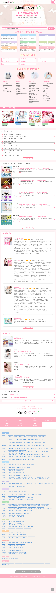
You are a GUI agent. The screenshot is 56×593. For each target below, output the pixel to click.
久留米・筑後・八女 (29, 557)
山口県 (42, 52)
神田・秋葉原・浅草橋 (45, 452)
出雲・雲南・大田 (18, 538)
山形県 (6, 52)
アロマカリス (18, 140)
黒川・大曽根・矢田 (26, 493)
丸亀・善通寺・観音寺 (22, 549)
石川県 (29, 39)
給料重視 (23, 78)
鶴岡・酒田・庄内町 (20, 512)
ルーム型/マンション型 (7, 99)
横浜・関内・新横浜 (12, 460)
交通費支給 (31, 107)
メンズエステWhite (18, 252)
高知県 (15, 60)
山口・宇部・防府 (12, 542)
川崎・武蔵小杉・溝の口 (22, 460)
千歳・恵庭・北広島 (12, 501)
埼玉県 (12, 39)
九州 (6, 555)
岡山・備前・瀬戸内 (12, 539)
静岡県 (4, 490)
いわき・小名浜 (30, 514)
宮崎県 (27, 62)
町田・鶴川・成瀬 (30, 457)
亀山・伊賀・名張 (28, 526)
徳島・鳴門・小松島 (20, 547)
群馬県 (13, 41)
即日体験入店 (5, 75)
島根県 (44, 50)
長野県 (27, 41)
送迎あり (18, 99)
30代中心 (45, 106)
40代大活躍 (45, 107)
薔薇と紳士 (4, 140)
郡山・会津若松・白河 (22, 514)
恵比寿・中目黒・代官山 (13, 451)
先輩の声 (4, 579)
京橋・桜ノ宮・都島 (32, 520)
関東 (6, 447)
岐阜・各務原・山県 (12, 488)
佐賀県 (26, 60)
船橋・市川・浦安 (29, 466)
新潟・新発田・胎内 (12, 479)
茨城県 (9, 41)
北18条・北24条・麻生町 (48, 498)
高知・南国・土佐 (12, 552)
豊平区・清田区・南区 (39, 499)
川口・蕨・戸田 (17, 463)
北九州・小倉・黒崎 (20, 557)
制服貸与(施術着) (32, 97)
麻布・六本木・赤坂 (23, 451)
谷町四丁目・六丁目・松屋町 (43, 520)
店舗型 (4, 101)
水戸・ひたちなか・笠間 (13, 471)
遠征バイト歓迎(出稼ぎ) (7, 106)
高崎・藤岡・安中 (12, 474)
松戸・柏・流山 (36, 466)
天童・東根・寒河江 (29, 512)
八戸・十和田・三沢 (22, 506)
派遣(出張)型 (5, 97)
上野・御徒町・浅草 (12, 454)
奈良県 (27, 52)
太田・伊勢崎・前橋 (20, 474)
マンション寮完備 (19, 97)
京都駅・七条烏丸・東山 (47, 523)
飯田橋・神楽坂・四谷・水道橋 (33, 452)
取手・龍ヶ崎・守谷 (45, 471)
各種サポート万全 (33, 113)
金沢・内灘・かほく (12, 482)
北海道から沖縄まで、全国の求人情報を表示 (11, 573)
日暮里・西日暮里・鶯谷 (22, 454)
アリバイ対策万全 (43, 75)
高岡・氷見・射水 (20, 480)
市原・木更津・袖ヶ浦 (13, 468)
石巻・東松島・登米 (22, 509)
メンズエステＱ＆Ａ (19, 577)
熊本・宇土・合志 (12, 562)
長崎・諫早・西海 (12, 560)
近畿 (6, 517)
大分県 (24, 62)
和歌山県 (32, 52)
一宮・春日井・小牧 (34, 493)
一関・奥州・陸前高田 (22, 507)
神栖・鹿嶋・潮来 (37, 471)
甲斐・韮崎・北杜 (20, 485)
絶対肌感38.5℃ (17, 331)
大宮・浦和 (11, 463)
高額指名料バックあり (34, 115)
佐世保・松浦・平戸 (20, 560)
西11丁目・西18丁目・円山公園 (37, 498)
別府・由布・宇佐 (22, 563)
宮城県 (11, 50)
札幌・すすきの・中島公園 (25, 498)
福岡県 (22, 60)
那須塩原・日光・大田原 (38, 469)
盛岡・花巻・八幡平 (12, 507)
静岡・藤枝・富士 (20, 490)
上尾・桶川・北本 (41, 463)
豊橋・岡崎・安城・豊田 (44, 493)
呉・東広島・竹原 (30, 541)
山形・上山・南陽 (12, 512)
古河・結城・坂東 (12, 472)
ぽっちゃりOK (46, 111)
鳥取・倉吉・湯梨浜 (20, 536)
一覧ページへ (28, 415)
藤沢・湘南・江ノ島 (40, 460)
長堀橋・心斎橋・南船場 (13, 520)
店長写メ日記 (47, 577)
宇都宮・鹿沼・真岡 (12, 469)
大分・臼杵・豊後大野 (13, 563)
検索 (51, 28)
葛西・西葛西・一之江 (23, 455)
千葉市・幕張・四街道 (13, 466)
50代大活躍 (45, 109)
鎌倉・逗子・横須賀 (22, 461)
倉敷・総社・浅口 (21, 539)
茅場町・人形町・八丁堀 (22, 452)
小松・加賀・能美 (27, 482)
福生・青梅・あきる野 (39, 458)
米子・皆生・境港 (12, 536)
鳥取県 (40, 50)
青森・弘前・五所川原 (13, 506)
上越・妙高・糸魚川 (30, 479)
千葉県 (4, 466)
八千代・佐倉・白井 (44, 466)
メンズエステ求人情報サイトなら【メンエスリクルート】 (28, 591)
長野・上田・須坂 (12, 487)
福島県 (9, 52)
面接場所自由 (19, 105)
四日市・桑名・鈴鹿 (12, 526)
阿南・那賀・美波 (12, 547)
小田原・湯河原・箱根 (40, 461)
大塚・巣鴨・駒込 (31, 454)
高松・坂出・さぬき (12, 549)
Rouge (43, 140)
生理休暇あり (5, 104)
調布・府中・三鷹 (30, 458)
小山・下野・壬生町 (21, 469)
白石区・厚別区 (22, 499)
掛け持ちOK (45, 102)
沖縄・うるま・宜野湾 (23, 568)
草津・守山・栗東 (20, 528)
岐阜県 (31, 41)
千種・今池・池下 (12, 493)
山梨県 (24, 41)
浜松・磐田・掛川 (12, 490)
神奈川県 (8, 39)
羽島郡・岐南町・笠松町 (22, 488)
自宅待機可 (5, 102)
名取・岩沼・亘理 (30, 509)
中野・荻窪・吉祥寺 (12, 458)
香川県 (7, 60)
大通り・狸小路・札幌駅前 (14, 498)
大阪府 (22, 50)
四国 (6, 545)
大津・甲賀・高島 (12, 528)
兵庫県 (29, 50)
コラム (20, 186)
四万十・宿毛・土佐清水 (21, 552)
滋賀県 (24, 52)
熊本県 (4, 562)
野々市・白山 (20, 482)
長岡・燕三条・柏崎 (21, 479)
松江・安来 (11, 538)
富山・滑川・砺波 (12, 480)
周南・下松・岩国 (20, 542)
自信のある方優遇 (46, 114)
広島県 (4, 541)
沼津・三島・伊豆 (28, 490)
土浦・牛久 (21, 471)
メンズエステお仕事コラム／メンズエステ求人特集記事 (34, 577)
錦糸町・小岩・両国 (39, 454)
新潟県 (22, 39)
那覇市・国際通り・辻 (13, 568)
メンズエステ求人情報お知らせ (8, 577)
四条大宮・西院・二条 (38, 523)
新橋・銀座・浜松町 (12, 452)
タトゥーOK (45, 99)
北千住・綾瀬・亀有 (32, 455)
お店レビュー (10, 579)
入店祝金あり (5, 73)
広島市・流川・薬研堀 (13, 541)
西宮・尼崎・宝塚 (20, 525)
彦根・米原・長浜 (28, 528)
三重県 (4, 526)
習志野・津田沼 (21, 466)
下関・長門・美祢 (28, 542)
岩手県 (7, 50)
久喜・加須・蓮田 (49, 463)
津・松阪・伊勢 (20, 526)
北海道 (40, 39)
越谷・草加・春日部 (25, 463)
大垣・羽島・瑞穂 (40, 488)
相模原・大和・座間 (31, 460)
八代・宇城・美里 (20, 562)
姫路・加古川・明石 (28, 525)
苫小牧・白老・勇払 (21, 501)
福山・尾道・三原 (22, 541)
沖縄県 (22, 63)
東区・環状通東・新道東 (13, 499)
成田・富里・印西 (22, 468)
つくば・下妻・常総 (28, 471)
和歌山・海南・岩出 (12, 531)
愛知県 (25, 42)
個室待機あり (24, 75)
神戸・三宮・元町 (12, 525)
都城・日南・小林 (20, 565)
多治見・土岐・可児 (31, 488)
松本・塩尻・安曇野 (20, 487)
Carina (15, 272)
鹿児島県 (32, 62)
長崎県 (29, 60)
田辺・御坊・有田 (21, 531)
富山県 (26, 39)
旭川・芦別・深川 (48, 499)
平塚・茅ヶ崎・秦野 (30, 461)
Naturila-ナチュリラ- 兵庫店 (35, 140)
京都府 (26, 50)
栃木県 (6, 41)
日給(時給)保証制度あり (34, 102)
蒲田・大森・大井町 (42, 451)
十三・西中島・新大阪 (23, 520)
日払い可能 (23, 73)
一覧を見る (28, 172)
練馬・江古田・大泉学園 (42, 455)
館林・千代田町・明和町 (30, 474)
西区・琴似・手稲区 (30, 499)
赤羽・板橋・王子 (12, 457)
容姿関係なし (45, 116)
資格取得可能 (32, 112)
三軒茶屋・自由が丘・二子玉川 (40, 457)
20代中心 (45, 104)
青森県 (4, 50)
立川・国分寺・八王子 (49, 458)
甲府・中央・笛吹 (12, 485)
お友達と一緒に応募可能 (48, 97)
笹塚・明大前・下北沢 (21, 457)
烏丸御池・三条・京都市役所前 (26, 523)
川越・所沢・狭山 (33, 463)
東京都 (4, 39)
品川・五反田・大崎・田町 (33, 451)
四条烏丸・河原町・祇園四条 (14, 523)
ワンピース (16, 300)
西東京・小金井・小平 (22, 458)
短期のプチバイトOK (7, 78)
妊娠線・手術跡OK (46, 101)
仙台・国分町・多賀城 (13, 509)
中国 (6, 534)
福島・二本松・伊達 (12, 514)
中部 (6, 477)
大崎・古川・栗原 (38, 509)
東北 (6, 504)
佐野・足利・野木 (30, 469)
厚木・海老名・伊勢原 (13, 461)
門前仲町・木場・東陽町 (13, 455)
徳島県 (4, 60)
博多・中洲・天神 (12, 557)
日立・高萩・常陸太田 (21, 472)
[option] (8, 133)
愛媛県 (11, 60)
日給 (40, 73)
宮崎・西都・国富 (12, 565)
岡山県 (48, 50)
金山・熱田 (19, 493)
